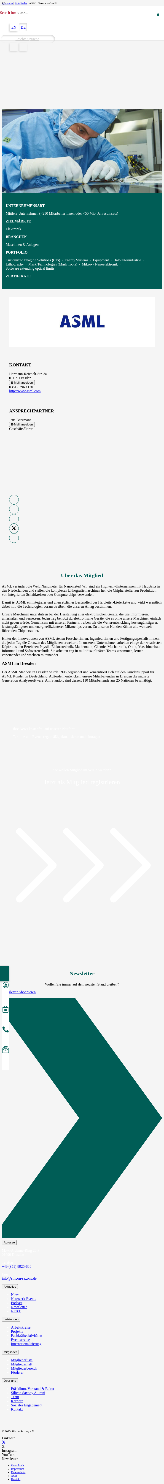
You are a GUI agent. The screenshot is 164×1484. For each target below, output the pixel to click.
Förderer (17, 1372)
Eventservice (20, 1340)
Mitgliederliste (21, 1360)
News (15, 1295)
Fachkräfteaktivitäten (26, 1336)
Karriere (17, 1401)
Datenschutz (18, 1472)
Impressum (17, 1468)
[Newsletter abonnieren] (5, 1050)
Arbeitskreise (20, 1327)
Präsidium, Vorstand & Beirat (32, 1389)
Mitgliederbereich (24, 1368)
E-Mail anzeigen (22, 382)
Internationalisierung (26, 1344)
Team (15, 1397)
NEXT (16, 1311)
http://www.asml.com (25, 391)
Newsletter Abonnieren (19, 992)
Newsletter (19, 1307)
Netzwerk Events (23, 1299)
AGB (14, 1475)
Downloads (17, 1465)
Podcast (16, 1303)
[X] (3, 1442)
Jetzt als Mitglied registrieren (82, 782)
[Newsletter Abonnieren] (82, 1119)
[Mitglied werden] (5, 985)
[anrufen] (5, 1030)
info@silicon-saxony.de (19, 1278)
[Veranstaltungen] (5, 1010)
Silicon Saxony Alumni (28, 1393)
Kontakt (17, 1409)
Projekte (17, 1331)
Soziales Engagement (26, 1405)
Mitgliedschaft (21, 1364)
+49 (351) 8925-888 (16, 1266)
